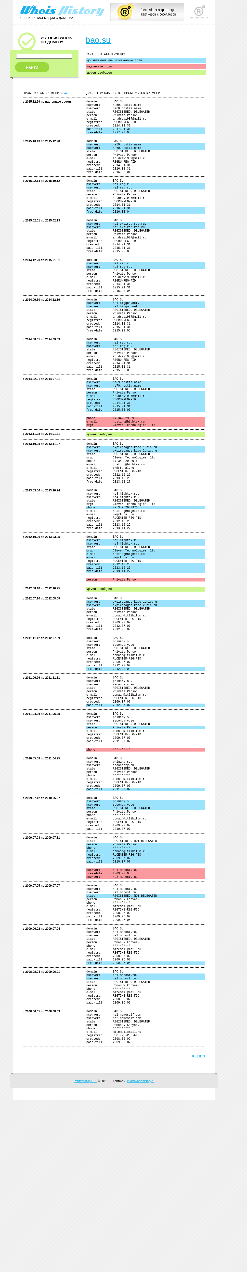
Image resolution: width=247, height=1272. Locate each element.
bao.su (98, 40)
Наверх (199, 1228)
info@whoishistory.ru (141, 1253)
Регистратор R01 (85, 1253)
